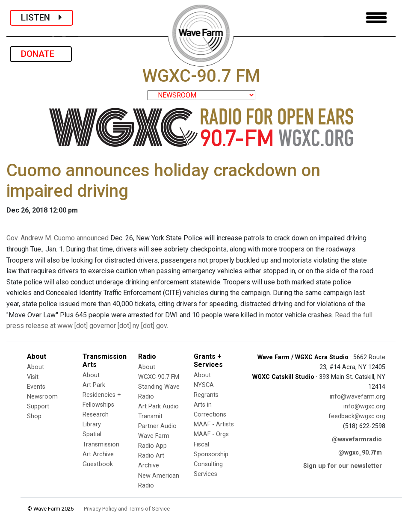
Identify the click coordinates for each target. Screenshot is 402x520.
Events (36, 386)
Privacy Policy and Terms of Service (127, 508)
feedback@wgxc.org (356, 416)
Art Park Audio (158, 406)
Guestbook (98, 464)
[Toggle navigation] (376, 17)
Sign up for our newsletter (342, 466)
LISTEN (41, 17)
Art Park (94, 385)
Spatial (92, 434)
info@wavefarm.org (357, 396)
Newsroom (42, 396)
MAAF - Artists (214, 424)
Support (38, 406)
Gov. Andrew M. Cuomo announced (57, 238)
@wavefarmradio (357, 439)
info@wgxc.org (364, 406)
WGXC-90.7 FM (158, 377)
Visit (32, 377)
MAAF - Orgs (211, 434)
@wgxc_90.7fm (360, 452)
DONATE (41, 54)
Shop (34, 416)
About (35, 367)
